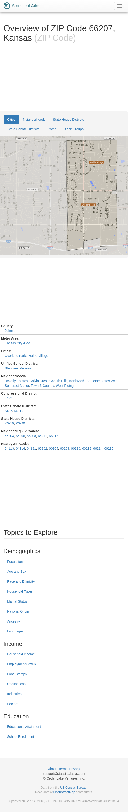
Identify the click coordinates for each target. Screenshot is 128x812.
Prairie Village (38, 356)
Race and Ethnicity (21, 581)
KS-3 (8, 398)
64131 (31, 448)
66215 (108, 448)
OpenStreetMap (64, 792)
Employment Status (21, 664)
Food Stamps (17, 674)
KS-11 (18, 411)
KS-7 (8, 411)
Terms (62, 769)
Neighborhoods (34, 119)
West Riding (65, 386)
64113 (9, 448)
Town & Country (42, 386)
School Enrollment (20, 736)
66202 (42, 448)
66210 (75, 448)
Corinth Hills (58, 381)
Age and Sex (16, 571)
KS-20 (20, 423)
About (52, 769)
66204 (9, 436)
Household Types (20, 591)
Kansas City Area (17, 343)
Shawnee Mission (18, 368)
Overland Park (15, 356)
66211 (42, 436)
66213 (86, 448)
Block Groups (74, 129)
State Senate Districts (24, 129)
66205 (53, 448)
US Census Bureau (73, 787)
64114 (20, 448)
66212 (53, 436)
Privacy (74, 769)
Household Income (21, 654)
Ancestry (13, 621)
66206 (20, 436)
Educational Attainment (24, 727)
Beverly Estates (16, 381)
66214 (97, 448)
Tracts (51, 129)
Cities (11, 119)
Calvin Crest (39, 381)
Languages (15, 631)
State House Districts (68, 119)
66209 (64, 448)
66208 (31, 436)
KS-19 (9, 423)
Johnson (11, 330)
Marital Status (17, 601)
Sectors (12, 704)
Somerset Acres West (102, 381)
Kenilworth (76, 381)
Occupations (16, 684)
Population (15, 561)
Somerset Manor (17, 386)
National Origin (18, 611)
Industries (14, 694)
